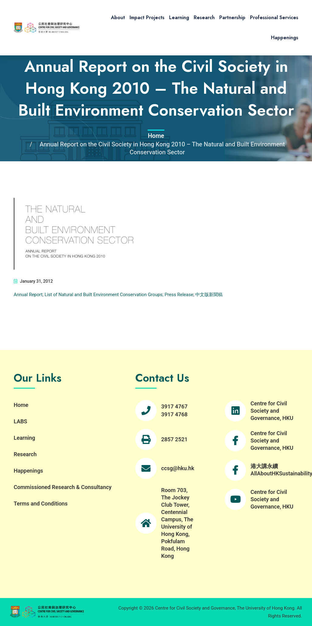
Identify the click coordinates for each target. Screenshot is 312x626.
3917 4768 (174, 414)
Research (204, 17)
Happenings (284, 37)
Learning (179, 17)
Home (156, 135)
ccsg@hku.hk (177, 468)
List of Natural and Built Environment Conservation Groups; (104, 294)
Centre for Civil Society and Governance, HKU (272, 410)
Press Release (178, 294)
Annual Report (28, 294)
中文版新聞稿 (209, 294)
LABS (20, 421)
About (118, 17)
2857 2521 (174, 439)
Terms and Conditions (41, 503)
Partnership (232, 17)
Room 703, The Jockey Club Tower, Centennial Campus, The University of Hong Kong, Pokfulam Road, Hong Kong (177, 523)
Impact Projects (147, 17)
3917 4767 (174, 406)
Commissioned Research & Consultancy (63, 487)
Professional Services (274, 17)
